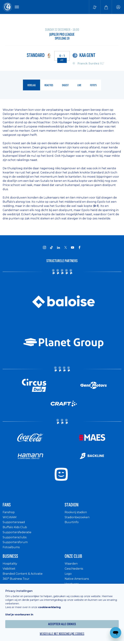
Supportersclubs (14, 537)
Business (10, 556)
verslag (31, 85)
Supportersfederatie (17, 532)
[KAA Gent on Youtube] (72, 247)
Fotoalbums (11, 547)
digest (65, 85)
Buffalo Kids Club (15, 527)
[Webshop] (106, 7)
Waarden (71, 563)
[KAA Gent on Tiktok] (51, 247)
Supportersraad (14, 522)
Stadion (71, 505)
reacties (48, 85)
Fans (7, 505)
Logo (68, 573)
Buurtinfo (72, 522)
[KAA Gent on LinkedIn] (58, 247)
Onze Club (73, 556)
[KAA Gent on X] (65, 247)
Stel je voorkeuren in (19, 614)
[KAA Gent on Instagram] (44, 247)
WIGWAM (9, 517)
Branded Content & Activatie (23, 573)
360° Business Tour (16, 578)
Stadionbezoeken (77, 517)
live (79, 85)
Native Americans (77, 578)
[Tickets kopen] (94, 7)
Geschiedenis (74, 568)
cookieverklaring (49, 607)
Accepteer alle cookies (62, 624)
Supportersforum (15, 542)
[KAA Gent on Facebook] (79, 247)
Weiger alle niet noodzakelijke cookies (62, 634)
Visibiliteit (9, 568)
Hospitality (10, 563)
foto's (93, 85)
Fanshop (9, 512)
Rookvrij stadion (76, 512)
